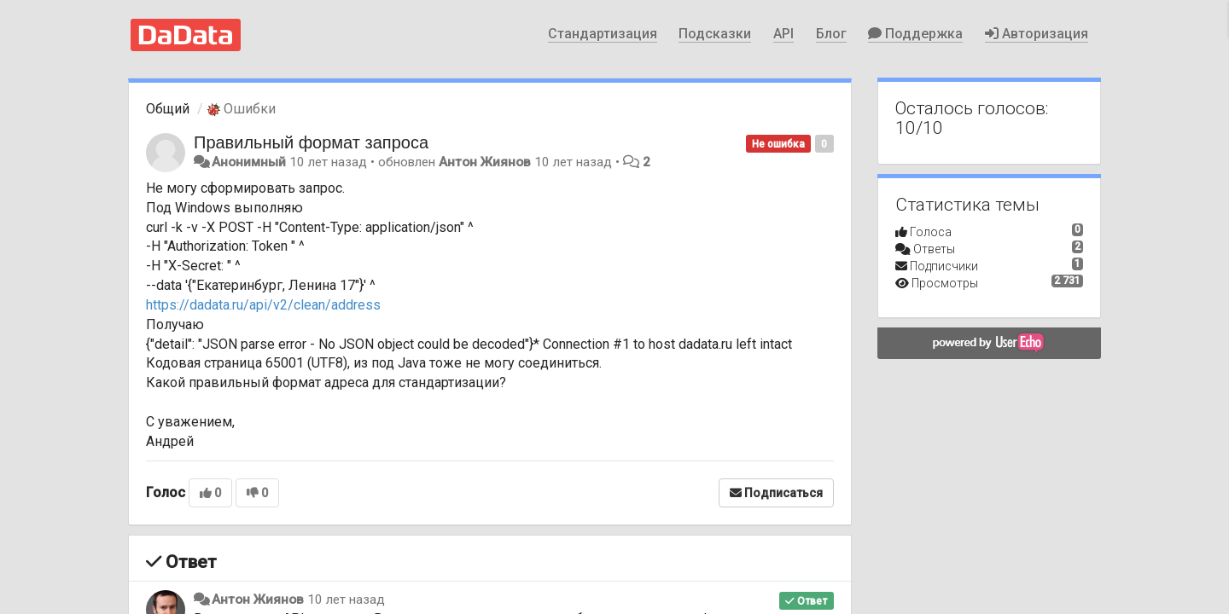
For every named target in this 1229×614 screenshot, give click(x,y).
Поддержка (915, 34)
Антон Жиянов (485, 162)
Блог (831, 34)
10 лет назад (346, 599)
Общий (167, 109)
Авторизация (1036, 34)
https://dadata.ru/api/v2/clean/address (263, 305)
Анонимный (249, 162)
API (783, 34)
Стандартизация (602, 34)
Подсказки (715, 34)
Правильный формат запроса (311, 142)
